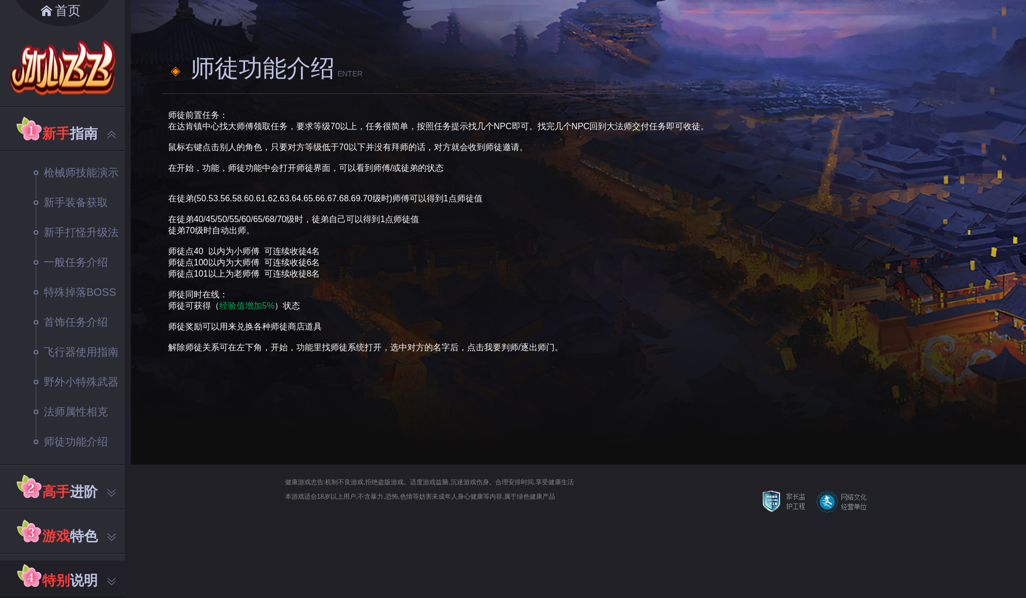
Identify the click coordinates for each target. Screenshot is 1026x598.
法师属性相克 (71, 412)
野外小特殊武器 (76, 382)
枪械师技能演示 (76, 172)
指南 (79, 133)
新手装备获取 (71, 202)
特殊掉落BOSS (75, 292)
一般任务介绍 (71, 262)
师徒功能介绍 (71, 441)
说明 (79, 580)
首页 (68, 10)
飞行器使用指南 (76, 352)
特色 (79, 536)
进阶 (79, 492)
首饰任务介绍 (71, 322)
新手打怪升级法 (76, 232)
